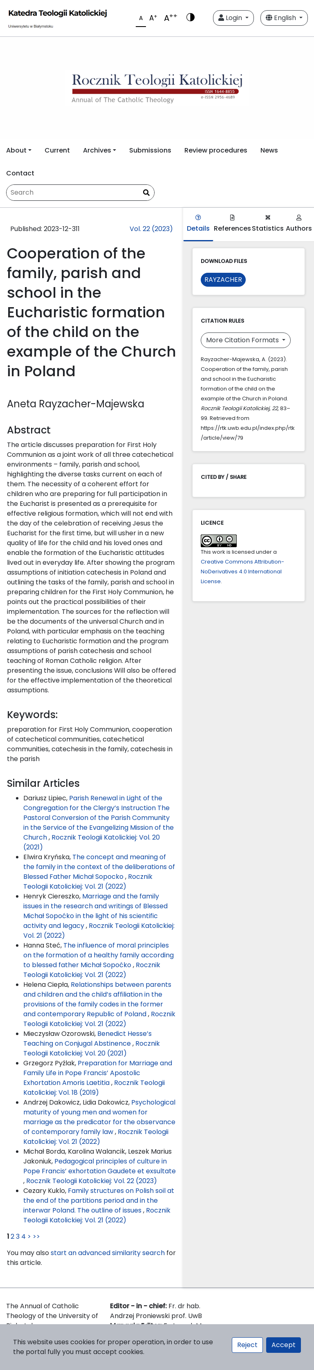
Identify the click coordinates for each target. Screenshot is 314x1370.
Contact (20, 173)
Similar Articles (43, 783)
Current (57, 150)
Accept (283, 1345)
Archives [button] (97, 150)
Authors (299, 224)
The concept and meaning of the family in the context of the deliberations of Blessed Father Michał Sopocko (99, 866)
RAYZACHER (223, 279)
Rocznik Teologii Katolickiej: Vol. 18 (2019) (94, 1087)
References (232, 224)
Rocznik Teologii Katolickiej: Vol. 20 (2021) (91, 1048)
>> (36, 1236)
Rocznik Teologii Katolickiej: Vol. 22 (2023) (91, 1181)
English (282, 17)
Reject (247, 1345)
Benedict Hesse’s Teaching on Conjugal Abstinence (87, 1038)
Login (231, 17)
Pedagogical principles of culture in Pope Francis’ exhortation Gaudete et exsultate (99, 1166)
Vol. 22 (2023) (151, 229)
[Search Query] (80, 192)
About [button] (16, 150)
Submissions (150, 150)
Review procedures (215, 150)
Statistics (268, 224)
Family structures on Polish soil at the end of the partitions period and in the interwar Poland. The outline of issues (98, 1200)
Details (198, 224)
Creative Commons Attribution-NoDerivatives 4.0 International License (242, 571)
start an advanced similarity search (108, 1253)
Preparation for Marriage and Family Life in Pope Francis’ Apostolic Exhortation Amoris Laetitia (97, 1072)
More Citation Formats (243, 340)
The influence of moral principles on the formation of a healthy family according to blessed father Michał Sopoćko (98, 955)
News (269, 150)
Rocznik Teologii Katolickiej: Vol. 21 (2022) (88, 881)
